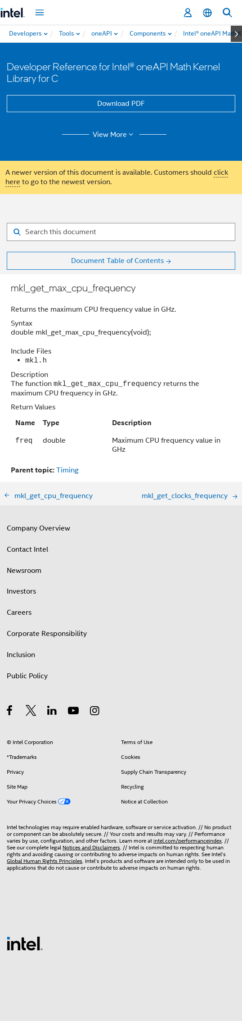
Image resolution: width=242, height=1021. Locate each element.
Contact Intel (27, 549)
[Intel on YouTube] (74, 712)
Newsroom (24, 570)
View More (114, 134)
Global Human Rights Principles (44, 861)
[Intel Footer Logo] (25, 943)
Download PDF (121, 103)
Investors (21, 591)
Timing (67, 470)
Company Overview (38, 528)
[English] (207, 12)
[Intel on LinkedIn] (52, 712)
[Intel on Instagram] (95, 712)
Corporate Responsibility (47, 633)
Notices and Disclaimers (91, 847)
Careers (19, 612)
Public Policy (27, 676)
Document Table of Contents (117, 260)
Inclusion (21, 654)
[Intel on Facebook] (10, 712)
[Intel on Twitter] (31, 712)
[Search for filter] (121, 232)
